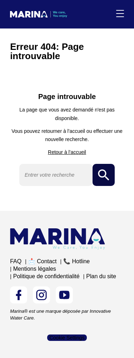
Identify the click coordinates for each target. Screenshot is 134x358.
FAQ (15, 261)
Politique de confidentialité (46, 276)
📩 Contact (42, 261)
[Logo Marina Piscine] (57, 239)
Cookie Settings (66, 338)
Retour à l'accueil (67, 152)
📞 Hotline (76, 261)
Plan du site (101, 276)
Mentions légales (34, 269)
